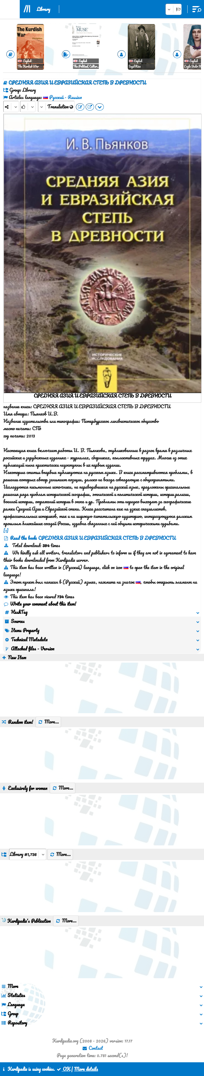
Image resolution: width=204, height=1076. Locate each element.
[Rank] (27, 106)
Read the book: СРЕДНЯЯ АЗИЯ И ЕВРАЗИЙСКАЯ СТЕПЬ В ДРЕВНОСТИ (92, 538)
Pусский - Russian (65, 97)
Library (43, 9)
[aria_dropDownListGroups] (27, 854)
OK (63, 1069)
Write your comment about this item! (39, 603)
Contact (92, 1048)
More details (86, 1069)
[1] (5, 530)
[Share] (11, 106)
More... (48, 721)
